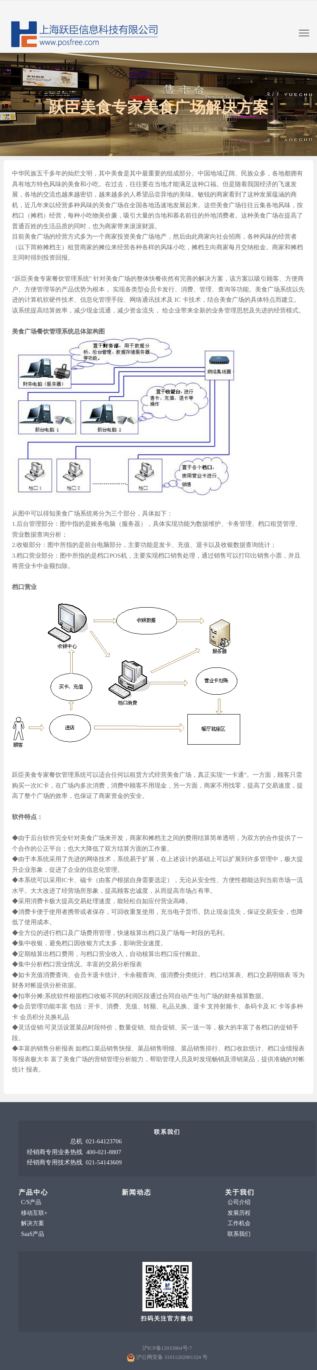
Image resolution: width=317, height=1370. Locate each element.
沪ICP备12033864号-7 (167, 1348)
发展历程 (239, 1213)
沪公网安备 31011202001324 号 (172, 1357)
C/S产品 (31, 1202)
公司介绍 (239, 1202)
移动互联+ (34, 1213)
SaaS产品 (32, 1234)
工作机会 (239, 1223)
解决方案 (32, 1223)
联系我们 (239, 1234)
